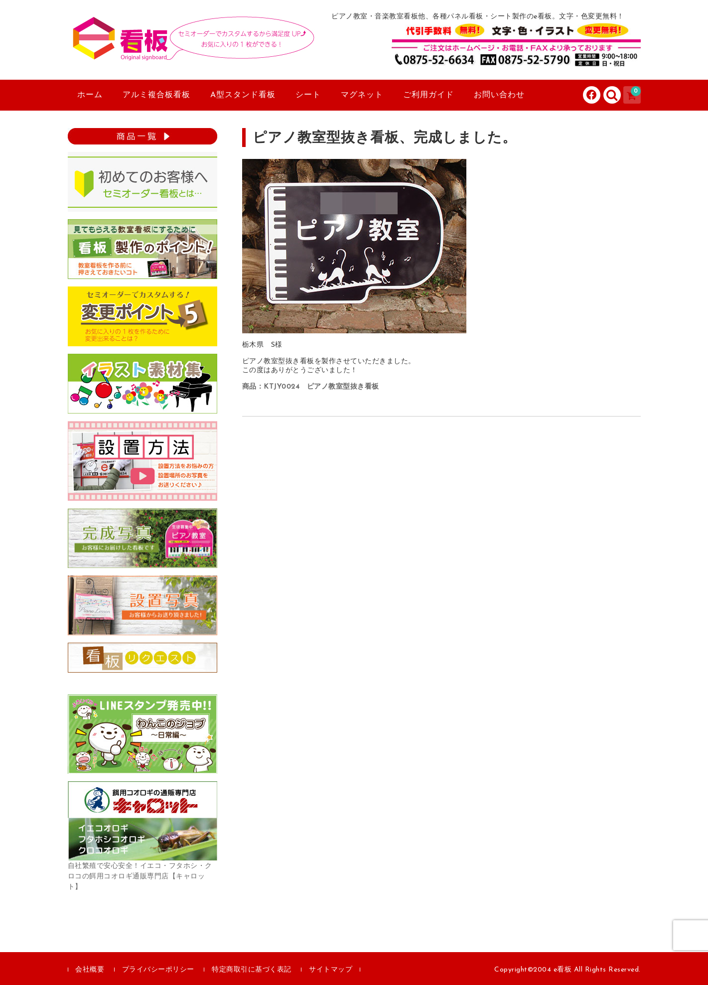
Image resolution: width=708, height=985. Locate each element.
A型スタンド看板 (243, 95)
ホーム (90, 95)
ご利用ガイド (428, 95)
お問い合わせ (499, 95)
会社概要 (89, 970)
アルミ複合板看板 (156, 95)
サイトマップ (330, 970)
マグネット (362, 95)
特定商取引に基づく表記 (251, 970)
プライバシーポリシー (158, 970)
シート (308, 95)
